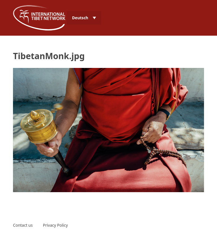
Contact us (23, 225)
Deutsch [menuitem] (80, 17)
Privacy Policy (55, 225)
